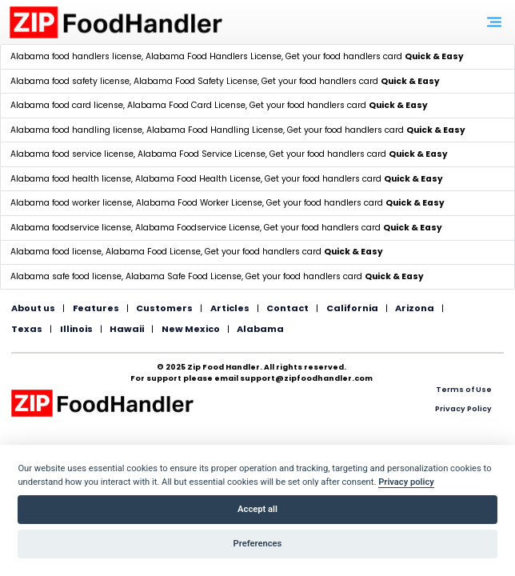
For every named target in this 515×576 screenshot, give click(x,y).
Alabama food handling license (76, 130)
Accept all (257, 509)
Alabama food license (56, 252)
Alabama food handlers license (76, 56)
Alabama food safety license (70, 81)
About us (33, 308)
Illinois (76, 328)
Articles (230, 308)
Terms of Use (464, 389)
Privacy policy (406, 482)
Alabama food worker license (71, 203)
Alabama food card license (66, 105)
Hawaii (127, 328)
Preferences (258, 543)
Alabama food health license (70, 179)
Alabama (260, 328)
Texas (26, 328)
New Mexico (191, 328)
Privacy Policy (463, 408)
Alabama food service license (72, 154)
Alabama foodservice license (70, 228)
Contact (287, 308)
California (352, 308)
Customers (164, 308)
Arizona (414, 308)
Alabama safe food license (66, 276)
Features (96, 308)
